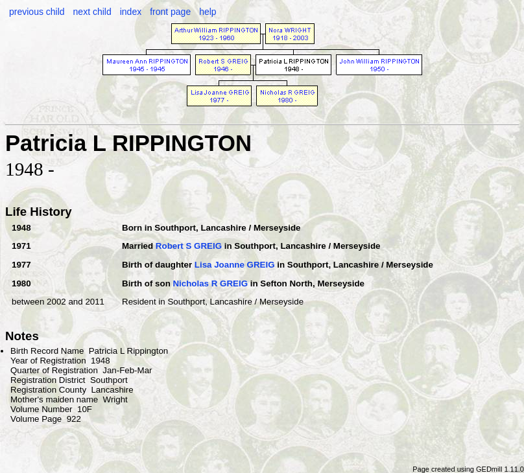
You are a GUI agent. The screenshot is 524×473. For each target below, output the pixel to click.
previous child (37, 11)
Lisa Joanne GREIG (235, 265)
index (130, 11)
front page (170, 11)
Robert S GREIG (189, 246)
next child (92, 11)
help (207, 11)
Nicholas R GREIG (210, 283)
